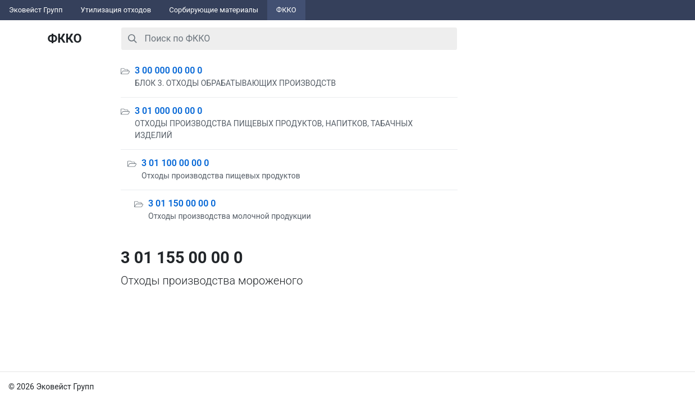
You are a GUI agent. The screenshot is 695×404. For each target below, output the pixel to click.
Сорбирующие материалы (213, 10)
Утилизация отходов (116, 10)
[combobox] (289, 38)
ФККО (286, 10)
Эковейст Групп (36, 10)
